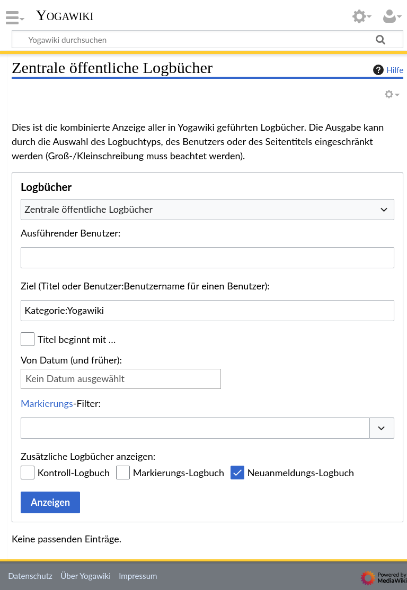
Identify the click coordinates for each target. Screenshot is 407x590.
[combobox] (207, 209)
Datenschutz (30, 575)
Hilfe (386, 70)
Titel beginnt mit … (77, 339)
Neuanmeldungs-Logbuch (300, 472)
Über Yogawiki (85, 575)
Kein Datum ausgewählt (75, 378)
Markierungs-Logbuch (178, 472)
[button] (382, 428)
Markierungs (47, 403)
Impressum (138, 575)
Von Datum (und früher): (71, 360)
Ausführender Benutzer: (70, 233)
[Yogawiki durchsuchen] (207, 39)
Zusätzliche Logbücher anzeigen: (88, 456)
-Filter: (61, 403)
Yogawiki (65, 15)
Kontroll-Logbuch (74, 472)
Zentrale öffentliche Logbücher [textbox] (88, 209)
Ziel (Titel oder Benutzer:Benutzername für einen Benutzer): (145, 286)
